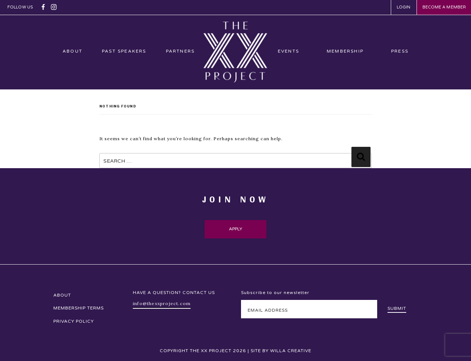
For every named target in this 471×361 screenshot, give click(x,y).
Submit (396, 308)
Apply (235, 228)
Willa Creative (290, 350)
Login (404, 7)
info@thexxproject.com (162, 303)
